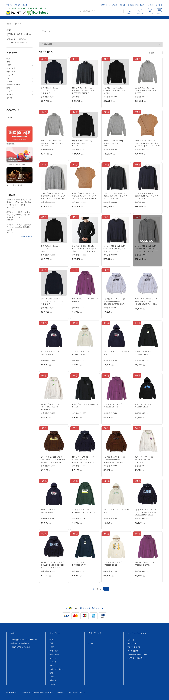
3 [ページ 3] (100, 589)
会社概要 (26, 692)
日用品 (9, 81)
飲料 (8, 62)
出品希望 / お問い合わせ (137, 658)
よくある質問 (133, 651)
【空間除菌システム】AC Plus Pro (18, 35)
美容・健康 (10, 68)
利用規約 (60, 692)
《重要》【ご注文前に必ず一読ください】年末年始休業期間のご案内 (18, 227)
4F (7, 114)
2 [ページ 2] (97, 589)
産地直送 (10, 94)
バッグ (9, 91)
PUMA (9, 117)
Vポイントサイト (154, 5)
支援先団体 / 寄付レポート (138, 654)
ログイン (122, 5)
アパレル (10, 78)
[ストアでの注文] (154, 53)
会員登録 (131, 5)
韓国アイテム (11, 72)
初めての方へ (141, 5)
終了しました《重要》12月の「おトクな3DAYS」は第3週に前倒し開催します (18, 214)
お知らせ (131, 640)
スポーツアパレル (13, 85)
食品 (8, 59)
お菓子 (9, 65)
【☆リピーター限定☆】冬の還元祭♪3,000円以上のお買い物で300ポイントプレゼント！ (19, 202)
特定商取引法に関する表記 (43, 692)
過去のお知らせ (26, 236)
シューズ (10, 75)
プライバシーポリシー (74, 692)
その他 (9, 98)
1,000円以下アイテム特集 (16, 42)
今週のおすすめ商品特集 (16, 39)
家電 (8, 88)
